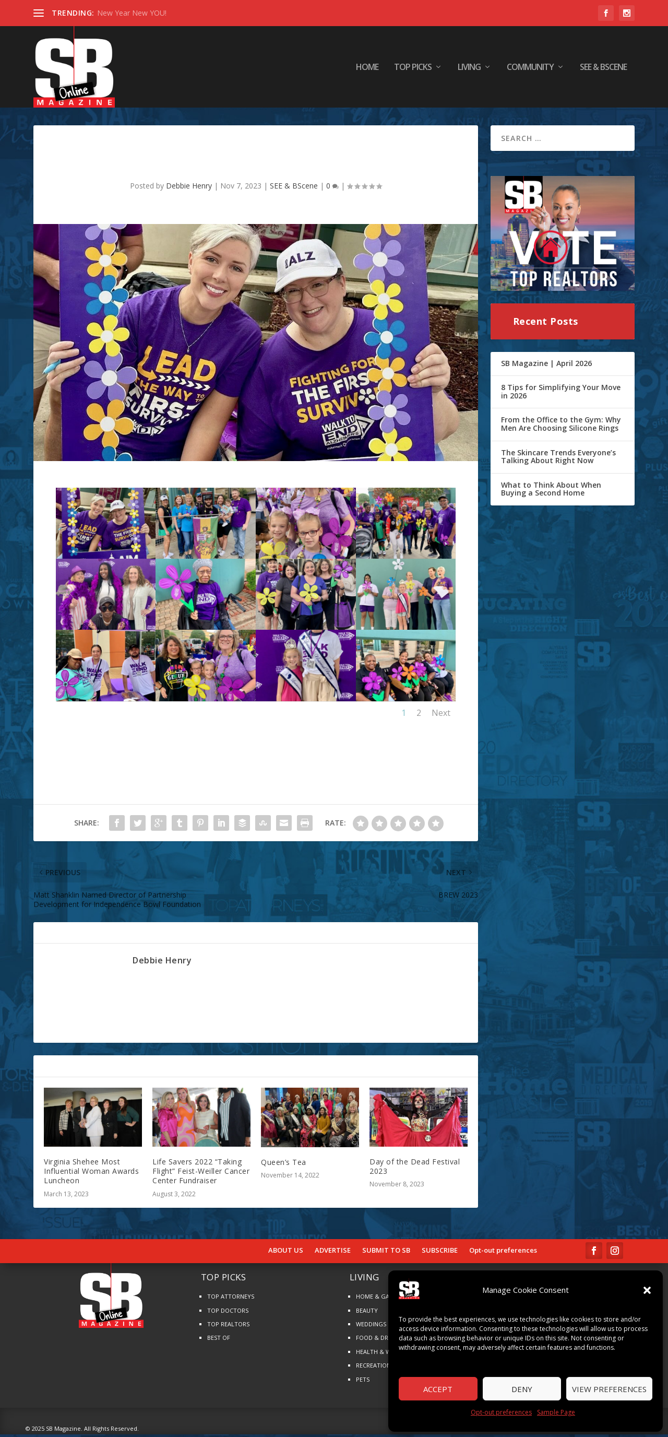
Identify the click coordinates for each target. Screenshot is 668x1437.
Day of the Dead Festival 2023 (414, 1169)
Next (441, 715)
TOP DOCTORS (227, 1313)
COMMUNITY (530, 68)
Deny (521, 1389)
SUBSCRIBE (440, 1253)
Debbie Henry (189, 189)
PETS (362, 1382)
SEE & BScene (603, 68)
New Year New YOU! (131, 13)
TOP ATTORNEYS (230, 1299)
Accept (437, 1389)
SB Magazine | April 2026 (546, 366)
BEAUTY (367, 1313)
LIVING (469, 68)
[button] (647, 1290)
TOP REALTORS (228, 1327)
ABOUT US (285, 1253)
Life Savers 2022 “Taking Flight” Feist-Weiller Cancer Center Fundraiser (200, 1174)
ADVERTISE (333, 1253)
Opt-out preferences (501, 1412)
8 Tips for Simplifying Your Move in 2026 (561, 394)
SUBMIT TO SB (386, 1253)
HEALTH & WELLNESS (385, 1355)
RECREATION (373, 1368)
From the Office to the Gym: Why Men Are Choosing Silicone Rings (561, 427)
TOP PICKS (413, 68)
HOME (367, 68)
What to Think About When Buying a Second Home (551, 492)
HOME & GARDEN (380, 1299)
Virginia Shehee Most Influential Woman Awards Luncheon (91, 1174)
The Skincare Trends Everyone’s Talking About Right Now (558, 459)
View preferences (609, 1389)
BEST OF (218, 1341)
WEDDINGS (371, 1327)
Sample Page (556, 1412)
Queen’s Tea (283, 1165)
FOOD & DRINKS (378, 1341)
